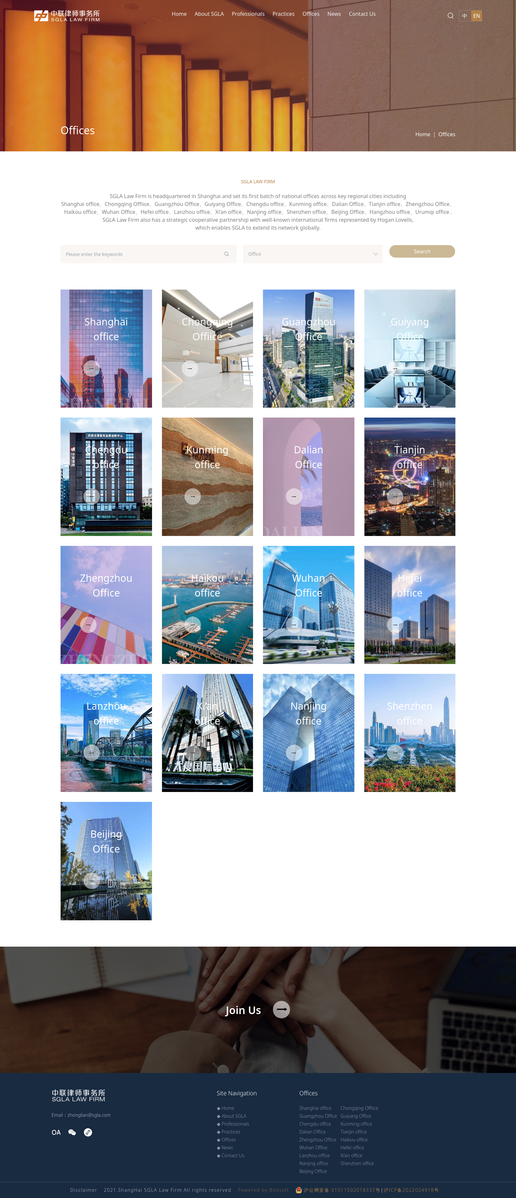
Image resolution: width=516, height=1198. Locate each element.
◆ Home (225, 1108)
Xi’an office (352, 1155)
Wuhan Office (313, 1147)
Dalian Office (312, 1132)
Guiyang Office (356, 1116)
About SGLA (209, 14)
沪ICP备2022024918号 (411, 1190)
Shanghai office (315, 1108)
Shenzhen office (357, 1163)
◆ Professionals (233, 1124)
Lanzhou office (314, 1155)
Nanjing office (313, 1163)
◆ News (225, 1147)
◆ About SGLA (231, 1116)
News (334, 14)
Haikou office (354, 1139)
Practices (283, 14)
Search (422, 251)
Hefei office (352, 1147)
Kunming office (356, 1124)
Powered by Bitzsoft (263, 1190)
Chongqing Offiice (359, 1108)
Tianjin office (354, 1132)
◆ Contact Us (231, 1155)
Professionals (248, 14)
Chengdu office (315, 1124)
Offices (311, 14)
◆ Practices (228, 1132)
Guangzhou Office (318, 1116)
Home (179, 14)
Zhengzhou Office (317, 1139)
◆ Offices (226, 1139)
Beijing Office (313, 1171)
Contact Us (362, 14)
